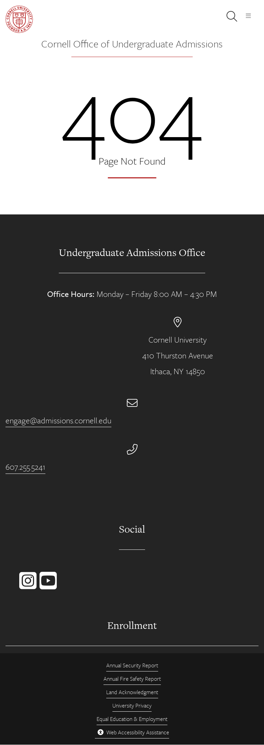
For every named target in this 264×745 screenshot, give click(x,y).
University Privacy (132, 705)
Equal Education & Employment (132, 719)
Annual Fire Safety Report (132, 679)
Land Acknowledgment (132, 692)
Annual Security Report (132, 665)
